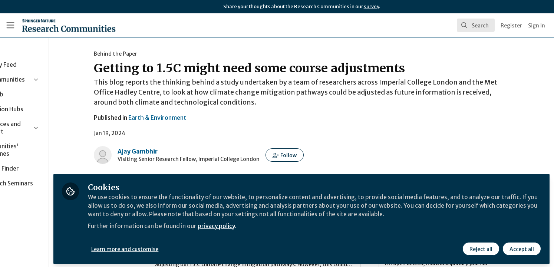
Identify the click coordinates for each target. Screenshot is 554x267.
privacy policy (264, 233)
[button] (307, 155)
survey (371, 6)
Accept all (521, 247)
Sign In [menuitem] (536, 25)
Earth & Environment (180, 117)
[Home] (69, 25)
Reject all (480, 247)
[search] (476, 25)
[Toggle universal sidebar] (10, 25)
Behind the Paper (138, 53)
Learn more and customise (171, 247)
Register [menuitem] (511, 25)
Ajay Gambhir (161, 151)
